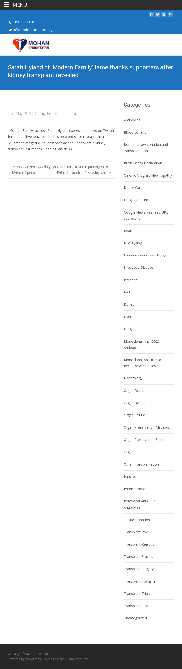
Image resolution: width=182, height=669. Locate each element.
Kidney (129, 304)
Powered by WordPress (24, 659)
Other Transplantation (141, 464)
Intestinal (131, 280)
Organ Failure (134, 415)
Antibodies (132, 120)
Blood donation (136, 132)
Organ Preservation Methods (147, 427)
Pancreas (131, 476)
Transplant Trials (137, 593)
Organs (129, 452)
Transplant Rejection (140, 544)
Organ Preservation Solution (146, 439)
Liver (127, 316)
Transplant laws (136, 532)
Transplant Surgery (139, 568)
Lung (128, 329)
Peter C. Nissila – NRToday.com (84, 172)
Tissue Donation (137, 519)
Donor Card (133, 187)
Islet (127, 292)
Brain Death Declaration (143, 163)
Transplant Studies (138, 556)
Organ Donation (136, 390)
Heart (128, 230)
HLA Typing (133, 243)
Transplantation (136, 605)
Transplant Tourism (139, 581)
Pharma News (135, 489)
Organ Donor (134, 403)
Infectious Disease (138, 267)
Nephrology (133, 378)
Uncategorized (57, 113)
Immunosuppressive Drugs (145, 255)
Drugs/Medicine (136, 199)
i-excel (58, 659)
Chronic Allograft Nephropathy (148, 175)
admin (82, 113)
